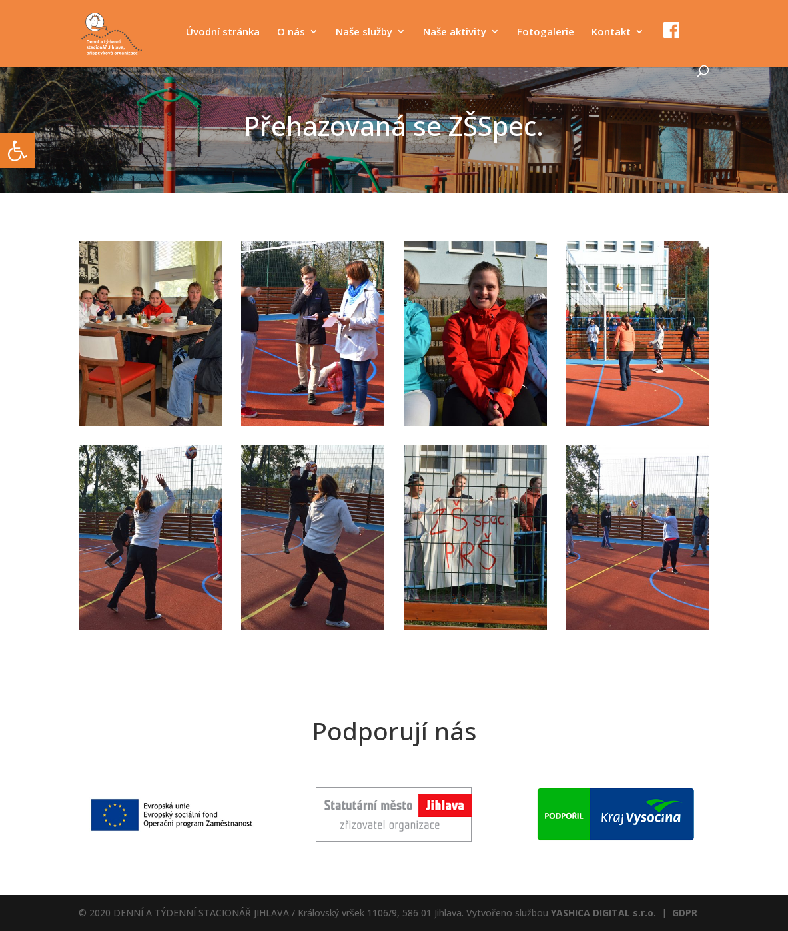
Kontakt (611, 32)
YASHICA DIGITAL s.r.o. (603, 912)
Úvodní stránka (223, 32)
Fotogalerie (545, 32)
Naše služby (364, 32)
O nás (291, 32)
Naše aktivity (454, 32)
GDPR (684, 912)
